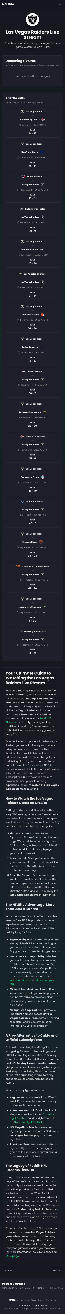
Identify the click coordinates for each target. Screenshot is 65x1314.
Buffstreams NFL (27, 1288)
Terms (41, 1300)
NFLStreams (42, 1288)
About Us (24, 1300)
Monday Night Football (28, 1122)
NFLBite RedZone (9, 1288)
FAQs (33, 1300)
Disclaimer (51, 1300)
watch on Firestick (21, 980)
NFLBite (8, 4)
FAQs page (12, 1256)
